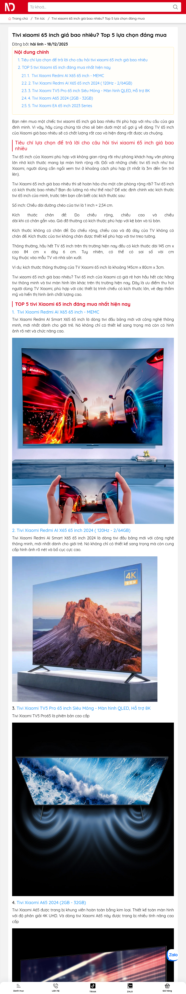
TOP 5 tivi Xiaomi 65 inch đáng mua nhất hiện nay (66, 67)
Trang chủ (18, 18)
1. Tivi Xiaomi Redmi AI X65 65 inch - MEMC (65, 75)
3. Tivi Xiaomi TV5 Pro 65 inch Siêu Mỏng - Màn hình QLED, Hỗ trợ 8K (89, 90)
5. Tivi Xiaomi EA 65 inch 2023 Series (60, 105)
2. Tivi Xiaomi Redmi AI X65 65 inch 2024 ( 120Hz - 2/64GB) (80, 83)
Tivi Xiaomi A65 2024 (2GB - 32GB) (51, 902)
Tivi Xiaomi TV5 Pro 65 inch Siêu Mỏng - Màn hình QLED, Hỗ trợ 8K (83, 708)
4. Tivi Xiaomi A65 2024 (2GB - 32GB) (60, 98)
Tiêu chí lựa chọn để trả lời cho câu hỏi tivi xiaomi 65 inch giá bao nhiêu (84, 59)
